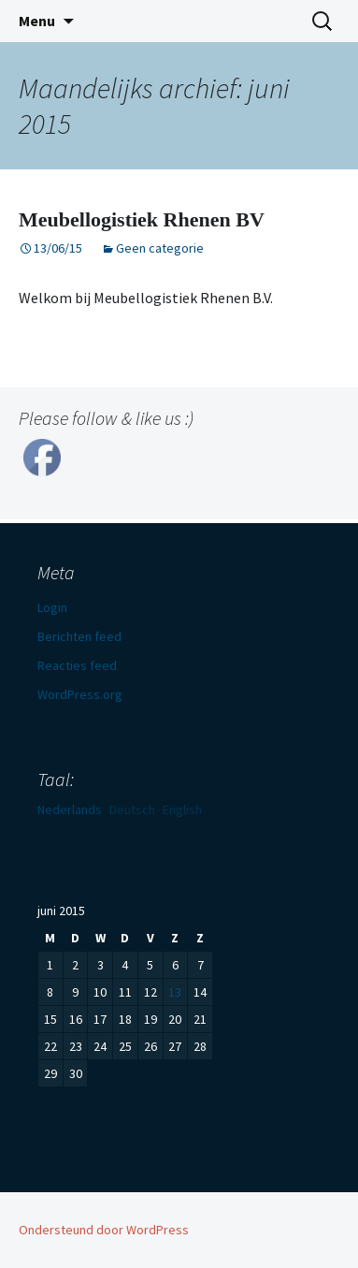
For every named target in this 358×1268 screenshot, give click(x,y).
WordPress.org (79, 694)
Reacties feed (77, 665)
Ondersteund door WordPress (104, 1229)
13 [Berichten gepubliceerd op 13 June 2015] (174, 992)
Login (52, 607)
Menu (37, 20)
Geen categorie (160, 248)
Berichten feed (79, 636)
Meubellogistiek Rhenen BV (142, 219)
